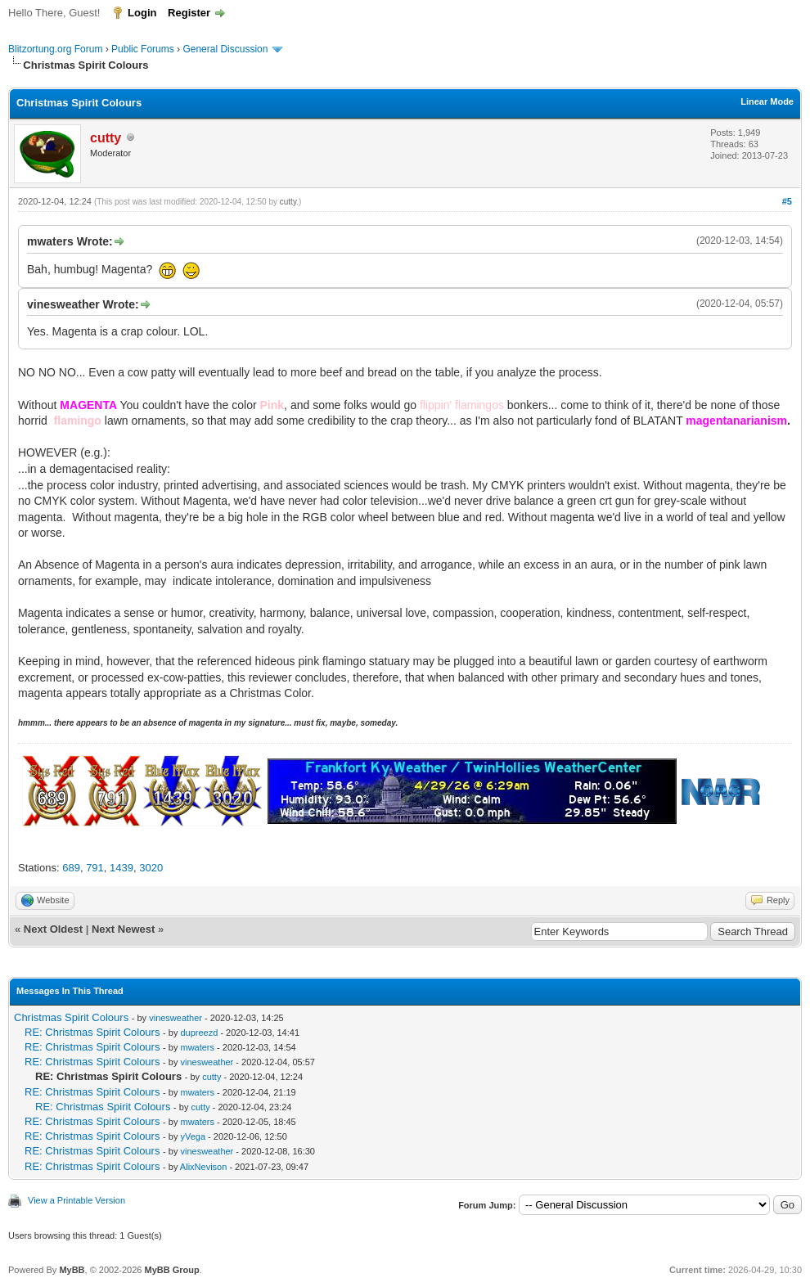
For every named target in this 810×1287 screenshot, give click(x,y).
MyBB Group (171, 1270)
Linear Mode (767, 101)
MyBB (71, 1270)
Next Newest (123, 929)
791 (95, 868)
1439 (121, 868)
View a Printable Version (76, 1200)
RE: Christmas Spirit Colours (92, 1032)
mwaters (197, 1047)
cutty (288, 201)
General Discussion (225, 49)
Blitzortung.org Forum (55, 49)
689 (71, 868)
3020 (151, 868)
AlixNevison (203, 1167)
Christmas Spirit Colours (71, 1017)
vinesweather (175, 1018)
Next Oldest (53, 929)
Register (189, 13)
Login (142, 13)
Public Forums (142, 49)
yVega (192, 1136)
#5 (787, 201)
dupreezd (199, 1032)
